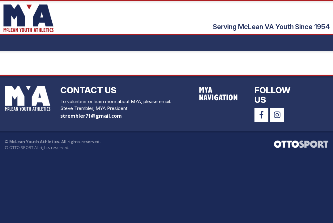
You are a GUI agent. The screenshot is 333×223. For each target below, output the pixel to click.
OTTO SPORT (21, 147)
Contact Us (88, 90)
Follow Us (272, 95)
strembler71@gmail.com (91, 115)
